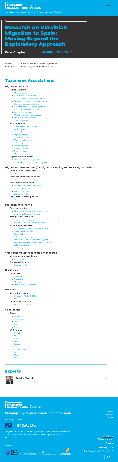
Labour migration (20, 143)
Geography (18, 282)
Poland (16, 341)
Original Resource (56, 52)
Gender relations (20, 93)
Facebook (109, 415)
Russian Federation (21, 349)
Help (109, 443)
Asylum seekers (20, 129)
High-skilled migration (22, 134)
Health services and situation (25, 118)
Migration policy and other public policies (29, 98)
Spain (16, 352)
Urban (16, 324)
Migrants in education (22, 200)
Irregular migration (21, 148)
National (17, 322)
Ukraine (17, 355)
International (19, 319)
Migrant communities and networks (27, 104)
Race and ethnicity (21, 265)
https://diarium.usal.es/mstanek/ (27, 382)
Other (16, 299)
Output (57, 12)
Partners (22, 425)
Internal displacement (22, 132)
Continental (18, 316)
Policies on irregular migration (25, 237)
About (40, 12)
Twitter (110, 412)
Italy (16, 338)
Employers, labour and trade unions (27, 214)
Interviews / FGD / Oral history (26, 296)
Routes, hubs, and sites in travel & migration (30, 162)
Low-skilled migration (22, 137)
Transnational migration (23, 140)
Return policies (19, 234)
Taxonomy (21, 12)
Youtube (110, 417)
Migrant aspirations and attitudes (26, 109)
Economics (18, 279)
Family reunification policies (24, 231)
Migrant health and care (23, 188)
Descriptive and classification (25, 305)
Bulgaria (17, 333)
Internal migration (21, 145)
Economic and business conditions (27, 95)
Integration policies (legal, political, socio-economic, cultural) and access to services (45, 220)
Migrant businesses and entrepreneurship (29, 180)
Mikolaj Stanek (24, 378)
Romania (17, 347)
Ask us (109, 457)
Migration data (19, 259)
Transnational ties (21, 120)
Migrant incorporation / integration (27, 186)
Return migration (20, 151)
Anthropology (19, 276)
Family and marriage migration (25, 126)
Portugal (17, 344)
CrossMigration (23, 5)
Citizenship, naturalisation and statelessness (30, 222)
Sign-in (109, 5)
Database (10, 12)
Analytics (106, 447)
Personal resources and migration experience (30, 101)
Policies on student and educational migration (31, 239)
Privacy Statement (98, 451)
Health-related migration (23, 154)
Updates (48, 12)
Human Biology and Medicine (25, 285)
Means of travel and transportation (27, 160)
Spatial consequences (22, 191)
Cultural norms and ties (23, 112)
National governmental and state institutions (31, 211)
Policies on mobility (21, 245)
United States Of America (24, 358)
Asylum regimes (20, 248)
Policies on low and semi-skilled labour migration (32, 242)
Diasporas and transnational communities (29, 174)
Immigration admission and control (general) (31, 228)
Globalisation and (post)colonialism (27, 115)
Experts (31, 12)
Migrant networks (21, 194)
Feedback (105, 439)
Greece (17, 336)
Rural (16, 327)
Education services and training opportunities (31, 107)
